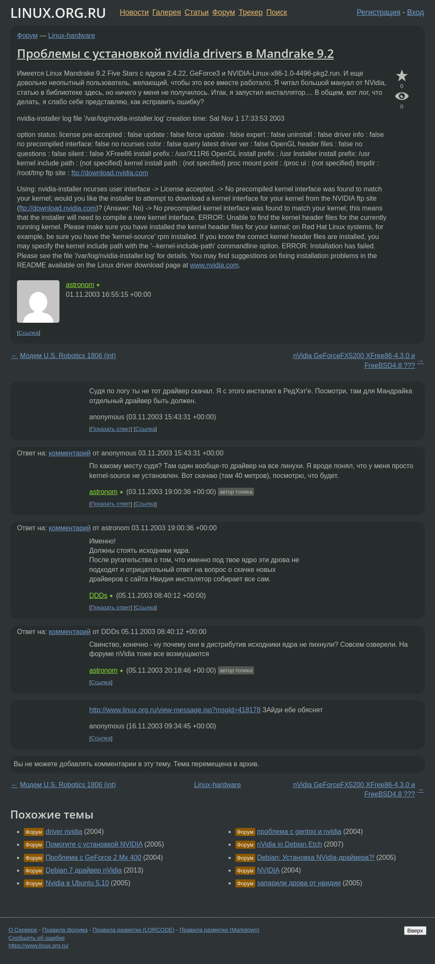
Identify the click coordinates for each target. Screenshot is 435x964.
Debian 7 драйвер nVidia (83, 870)
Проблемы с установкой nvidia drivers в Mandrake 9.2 (175, 53)
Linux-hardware (71, 35)
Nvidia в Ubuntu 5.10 (77, 883)
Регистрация (379, 12)
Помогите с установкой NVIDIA (93, 844)
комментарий (70, 453)
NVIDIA (268, 870)
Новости (134, 12)
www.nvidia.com (214, 265)
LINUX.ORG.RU (58, 12)
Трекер (251, 12)
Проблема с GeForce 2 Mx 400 (93, 857)
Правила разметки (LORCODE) (134, 930)
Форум (223, 12)
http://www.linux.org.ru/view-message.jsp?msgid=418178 (174, 710)
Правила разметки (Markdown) (219, 930)
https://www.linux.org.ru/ (38, 945)
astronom (80, 284)
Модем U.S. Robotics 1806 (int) (68, 355)
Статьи (196, 12)
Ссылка (29, 333)
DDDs (98, 595)
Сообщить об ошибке (36, 938)
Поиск (276, 12)
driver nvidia (63, 831)
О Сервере (22, 930)
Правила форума (65, 930)
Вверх (415, 930)
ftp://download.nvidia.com (109, 172)
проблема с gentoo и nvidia (299, 831)
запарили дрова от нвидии (299, 883)
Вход (415, 12)
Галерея (167, 12)
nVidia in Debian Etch (289, 844)
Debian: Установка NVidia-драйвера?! (315, 857)
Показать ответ (111, 429)
